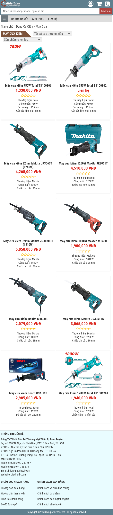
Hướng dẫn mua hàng (13, 488)
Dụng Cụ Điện (24, 26)
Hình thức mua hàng (12, 499)
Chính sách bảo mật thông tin (53, 499)
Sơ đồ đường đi (9, 504)
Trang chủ (7, 26)
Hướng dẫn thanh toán (13, 493)
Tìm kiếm (106, 11)
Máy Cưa (41, 26)
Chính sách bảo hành (48, 493)
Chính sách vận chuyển (49, 504)
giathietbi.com (19, 474)
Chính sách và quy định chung (53, 488)
